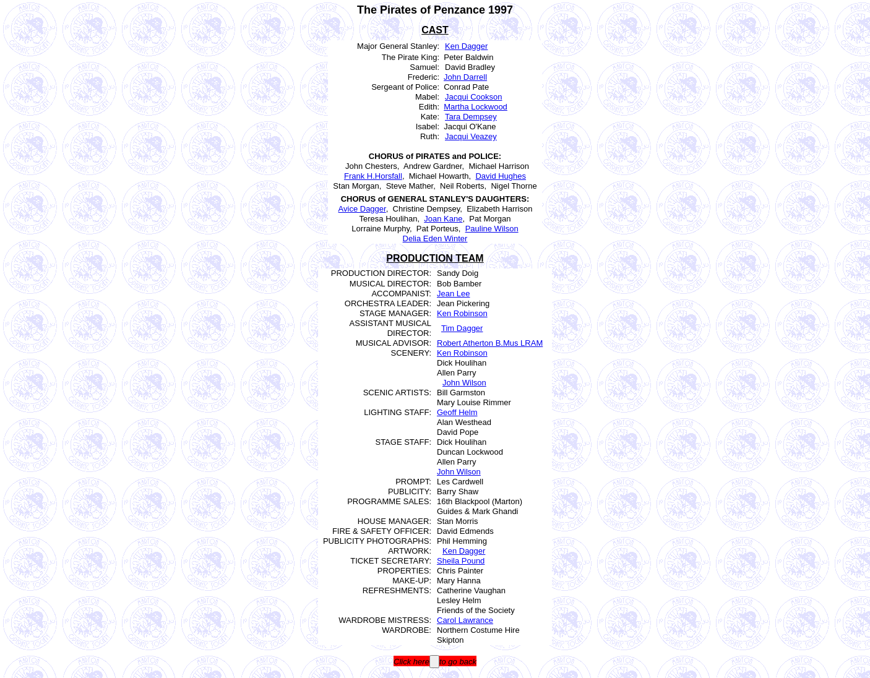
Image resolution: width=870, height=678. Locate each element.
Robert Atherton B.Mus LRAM (490, 343)
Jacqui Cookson (473, 96)
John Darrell (465, 77)
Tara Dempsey (471, 116)
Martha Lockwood (475, 106)
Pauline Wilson (492, 228)
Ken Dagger (466, 46)
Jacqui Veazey (471, 136)
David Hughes (500, 176)
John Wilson (464, 382)
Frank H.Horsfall (373, 176)
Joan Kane (443, 218)
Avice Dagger (362, 208)
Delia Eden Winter (435, 238)
